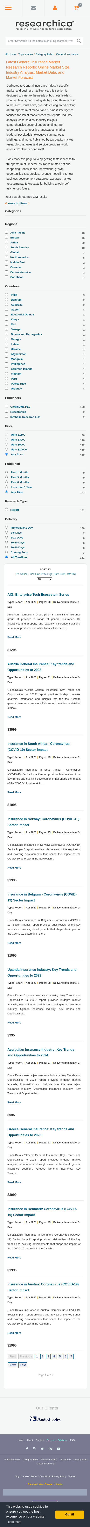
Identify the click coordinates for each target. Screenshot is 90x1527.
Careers (25, 1476)
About (30, 1440)
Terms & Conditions (41, 1476)
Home (21, 1440)
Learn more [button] (14, 1522)
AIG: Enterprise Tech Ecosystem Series (38, 594)
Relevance (22, 574)
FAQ (72, 1440)
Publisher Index (13, 1459)
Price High (46, 574)
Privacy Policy (59, 1476)
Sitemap (72, 1476)
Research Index (49, 1459)
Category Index (31, 1459)
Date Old (71, 574)
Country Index (81, 1459)
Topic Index (65, 1459)
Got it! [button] (69, 1514)
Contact (40, 1440)
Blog (17, 1476)
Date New (59, 574)
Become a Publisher (57, 1440)
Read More (14, 637)
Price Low (34, 574)
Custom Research (46, 1463)
